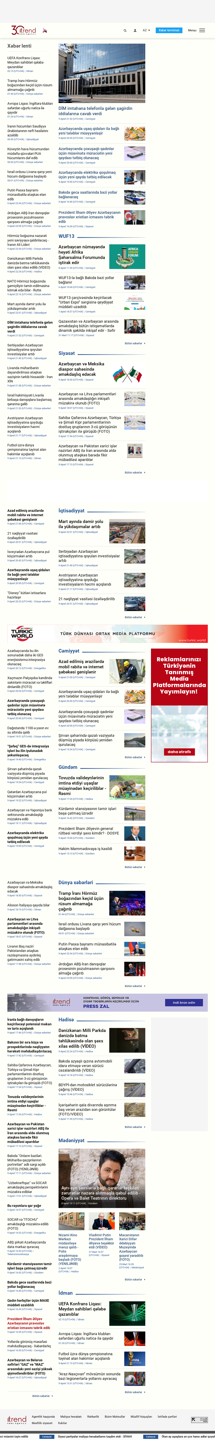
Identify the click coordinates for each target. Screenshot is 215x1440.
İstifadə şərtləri (167, 1416)
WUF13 (66, 236)
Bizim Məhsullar (115, 1416)
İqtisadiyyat (71, 511)
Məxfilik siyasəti (42, 1423)
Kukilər (62, 1423)
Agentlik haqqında (43, 1416)
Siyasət (67, 353)
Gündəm (68, 767)
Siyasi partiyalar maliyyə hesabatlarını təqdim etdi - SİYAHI (144, 1436)
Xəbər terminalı (169, 30)
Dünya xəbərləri (76, 882)
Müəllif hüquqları (141, 1416)
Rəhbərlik (93, 1416)
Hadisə (66, 1019)
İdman (66, 1293)
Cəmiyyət (69, 651)
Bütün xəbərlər (133, 343)
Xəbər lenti (19, 46)
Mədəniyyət (71, 1140)
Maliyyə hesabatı (71, 1416)
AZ (145, 30)
